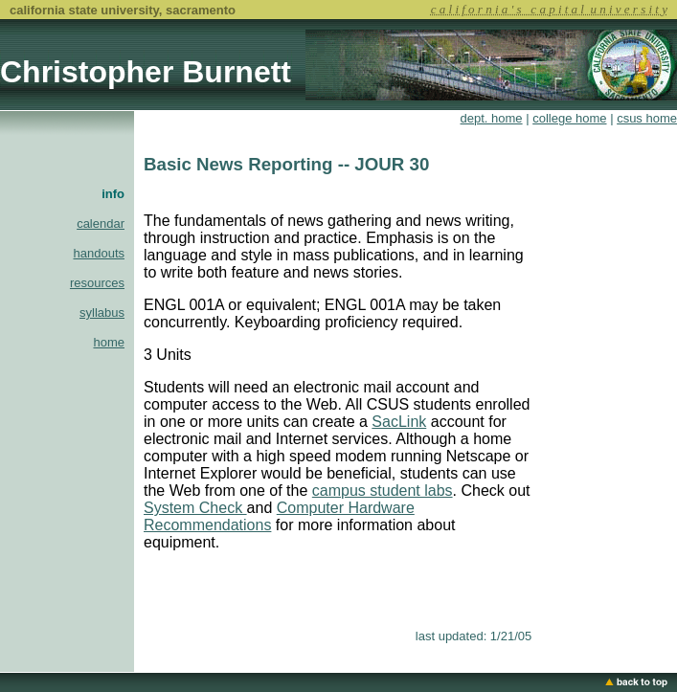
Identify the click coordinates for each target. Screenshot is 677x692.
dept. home (492, 118)
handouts (99, 253)
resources (97, 283)
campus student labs (382, 490)
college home (569, 118)
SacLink (399, 421)
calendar (100, 223)
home (108, 342)
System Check (195, 508)
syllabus (101, 312)
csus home (647, 118)
